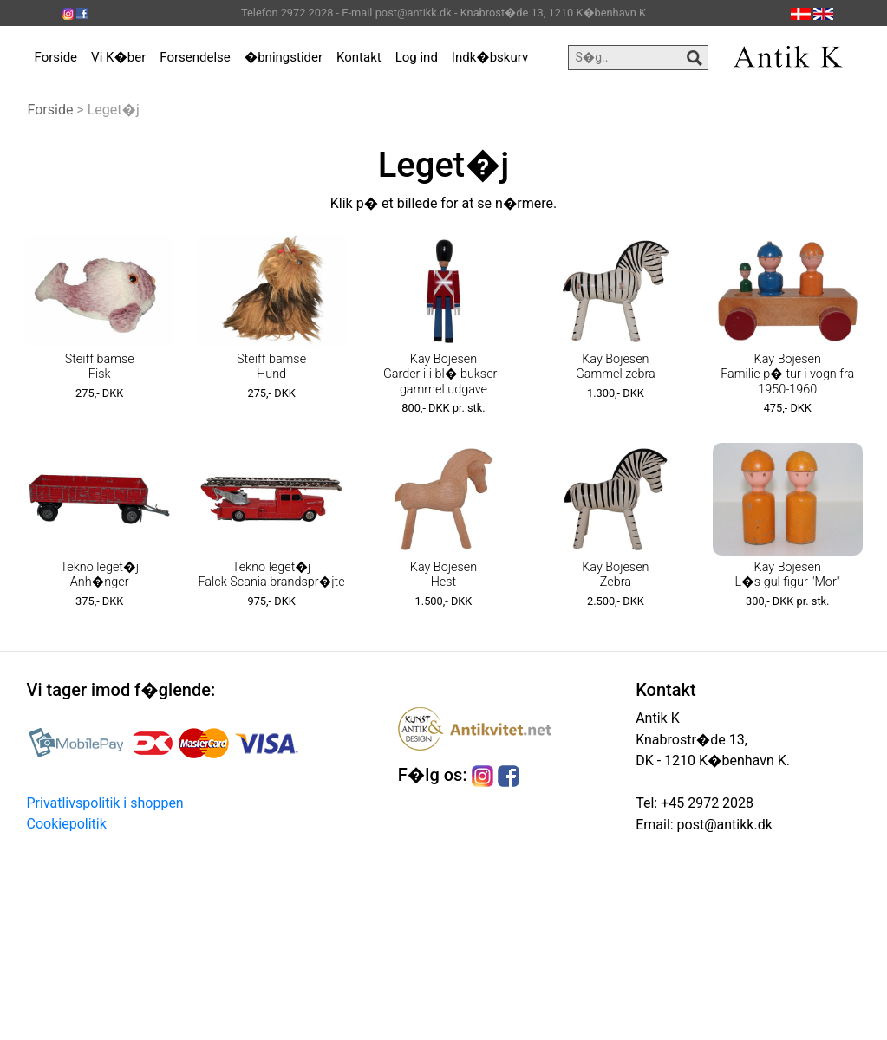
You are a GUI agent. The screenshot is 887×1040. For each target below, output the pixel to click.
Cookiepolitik (67, 824)
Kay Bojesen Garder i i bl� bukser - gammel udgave (443, 374)
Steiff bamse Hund (271, 366)
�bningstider (284, 57)
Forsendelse (195, 57)
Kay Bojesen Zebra (615, 574)
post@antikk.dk (723, 824)
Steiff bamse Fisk (99, 366)
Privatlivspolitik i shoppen (105, 803)
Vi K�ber (118, 57)
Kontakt (359, 57)
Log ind (416, 57)
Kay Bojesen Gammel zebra (615, 366)
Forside (56, 57)
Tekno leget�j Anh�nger (99, 574)
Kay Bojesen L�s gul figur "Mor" (787, 574)
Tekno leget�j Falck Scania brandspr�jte (272, 574)
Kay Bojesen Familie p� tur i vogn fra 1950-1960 (787, 374)
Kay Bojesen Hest (443, 574)
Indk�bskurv (490, 57)
